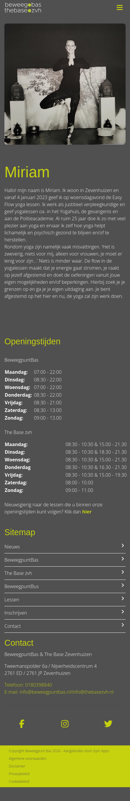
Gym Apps (101, 750)
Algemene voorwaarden (27, 758)
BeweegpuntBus (65, 586)
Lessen (65, 599)
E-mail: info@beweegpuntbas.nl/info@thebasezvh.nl (59, 692)
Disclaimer (17, 766)
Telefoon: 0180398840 (28, 685)
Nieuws (65, 546)
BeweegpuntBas (65, 559)
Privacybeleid (19, 773)
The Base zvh (65, 573)
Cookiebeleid (19, 781)
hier (86, 511)
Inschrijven (65, 612)
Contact (65, 626)
